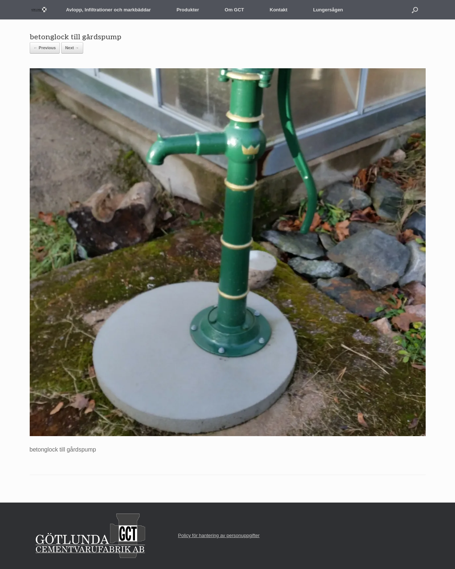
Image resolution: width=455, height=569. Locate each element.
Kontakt (278, 9)
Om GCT (234, 9)
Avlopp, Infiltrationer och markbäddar (108, 9)
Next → (72, 48)
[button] (415, 9)
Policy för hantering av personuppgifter (219, 535)
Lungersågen (328, 9)
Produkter (187, 9)
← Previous (45, 48)
